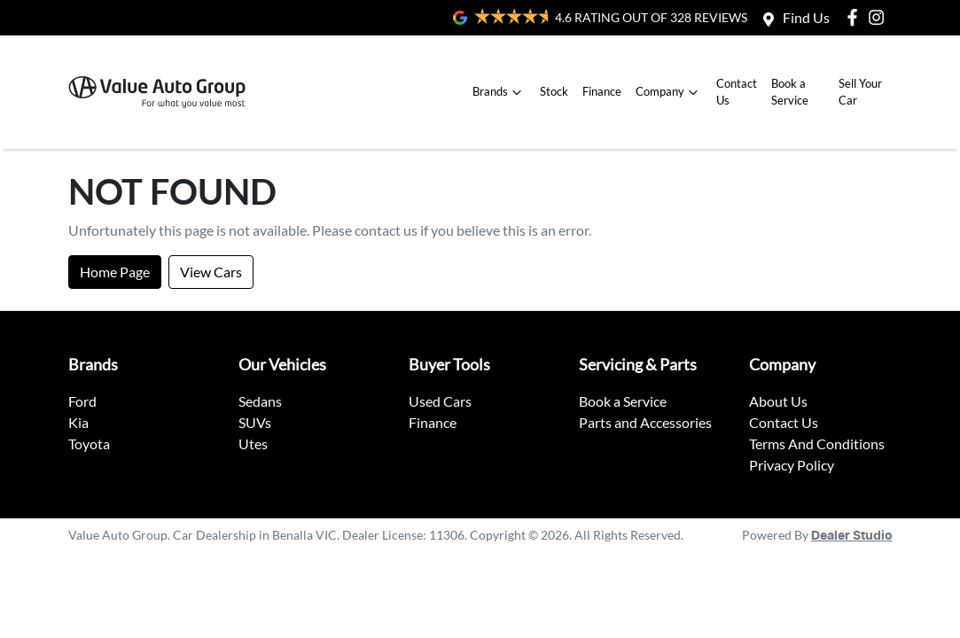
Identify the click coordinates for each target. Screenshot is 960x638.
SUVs (254, 422)
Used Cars (440, 401)
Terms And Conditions (817, 443)
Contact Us (736, 91)
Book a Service (789, 91)
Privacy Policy (791, 464)
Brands (499, 92)
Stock (554, 91)
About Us (778, 401)
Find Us (806, 17)
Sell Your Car (860, 91)
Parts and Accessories (645, 422)
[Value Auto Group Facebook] (856, 17)
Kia (78, 422)
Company (669, 92)
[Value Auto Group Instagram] (880, 17)
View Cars (211, 271)
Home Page (115, 271)
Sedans (260, 401)
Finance (601, 91)
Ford (82, 401)
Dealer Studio (852, 536)
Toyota (89, 443)
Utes (253, 443)
